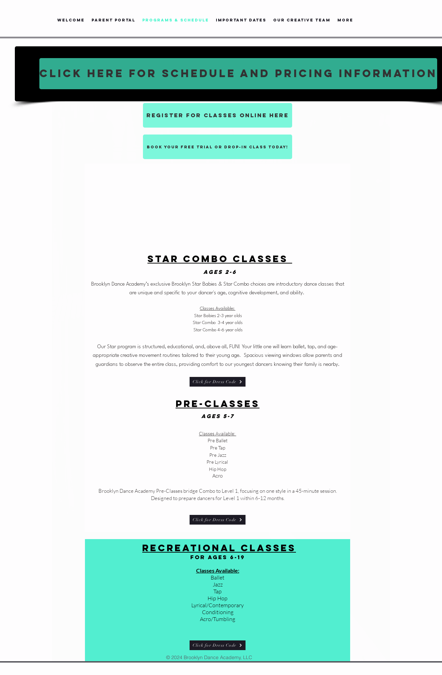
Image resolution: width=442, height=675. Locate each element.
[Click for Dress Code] (218, 382)
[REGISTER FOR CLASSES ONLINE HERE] (217, 115)
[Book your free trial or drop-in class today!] (217, 147)
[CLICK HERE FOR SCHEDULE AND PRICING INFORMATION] (238, 73)
